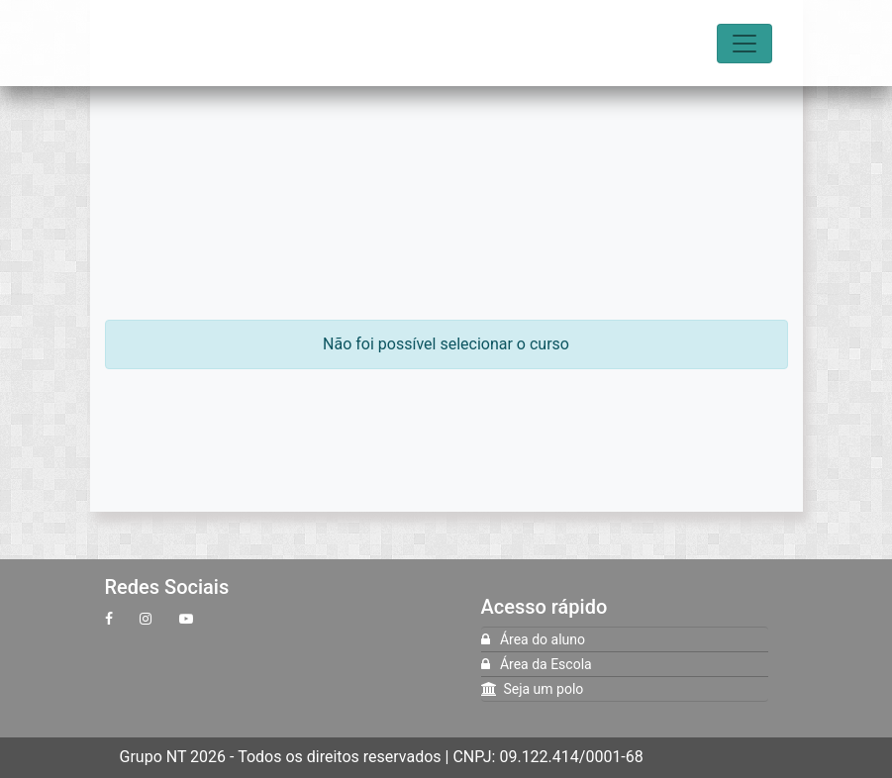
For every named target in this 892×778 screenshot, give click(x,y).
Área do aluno (533, 639)
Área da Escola (536, 664)
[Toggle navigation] (744, 43)
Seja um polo (532, 689)
